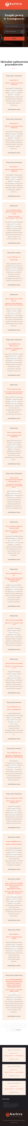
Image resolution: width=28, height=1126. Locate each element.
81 (13, 1030)
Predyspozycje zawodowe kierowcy (11, 1105)
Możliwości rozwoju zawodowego (10, 1104)
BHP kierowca (6, 1102)
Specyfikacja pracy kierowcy (9, 1107)
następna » (18, 1030)
